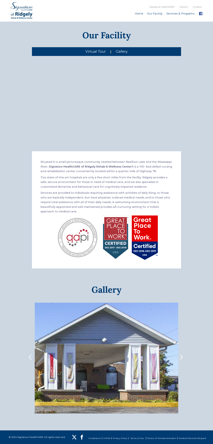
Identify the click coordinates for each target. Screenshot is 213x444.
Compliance (94, 438)
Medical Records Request (192, 438)
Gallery (122, 51)
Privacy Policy (120, 438)
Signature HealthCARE (162, 7)
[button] (31, 358)
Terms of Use (137, 438)
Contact (197, 7)
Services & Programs (180, 13)
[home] (22, 10)
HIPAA (106, 438)
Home (139, 13)
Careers (183, 7)
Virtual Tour (95, 51)
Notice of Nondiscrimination (161, 438)
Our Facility (155, 13)
